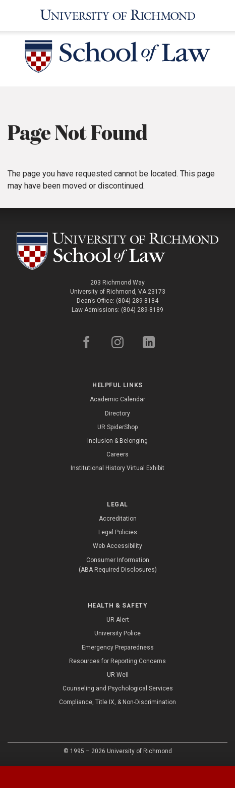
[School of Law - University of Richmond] (117, 58)
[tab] (29, 777)
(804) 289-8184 (137, 300)
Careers (117, 454)
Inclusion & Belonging (117, 440)
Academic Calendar (117, 399)
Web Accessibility (117, 545)
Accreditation (118, 518)
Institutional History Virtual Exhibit (117, 468)
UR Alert (117, 619)
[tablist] (117, 777)
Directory (117, 413)
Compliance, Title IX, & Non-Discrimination (117, 702)
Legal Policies (117, 532)
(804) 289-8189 (142, 309)
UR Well (118, 674)
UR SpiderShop (117, 427)
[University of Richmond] (117, 15)
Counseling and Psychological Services (118, 688)
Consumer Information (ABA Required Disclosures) (118, 565)
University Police (117, 633)
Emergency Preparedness (118, 647)
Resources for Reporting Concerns (117, 661)
